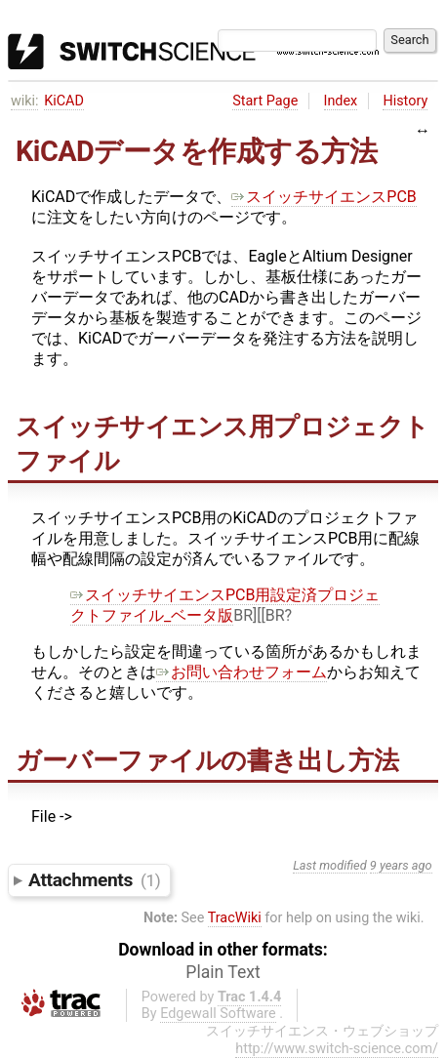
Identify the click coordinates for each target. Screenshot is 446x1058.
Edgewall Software (218, 1013)
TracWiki (235, 918)
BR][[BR (258, 615)
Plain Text (222, 972)
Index (341, 101)
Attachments (94, 880)
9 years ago (401, 865)
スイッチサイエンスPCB (323, 196)
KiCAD (64, 101)
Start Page (265, 101)
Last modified (330, 865)
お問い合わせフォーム (241, 672)
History (405, 101)
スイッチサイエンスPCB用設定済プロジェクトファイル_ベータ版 (225, 605)
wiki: (25, 101)
